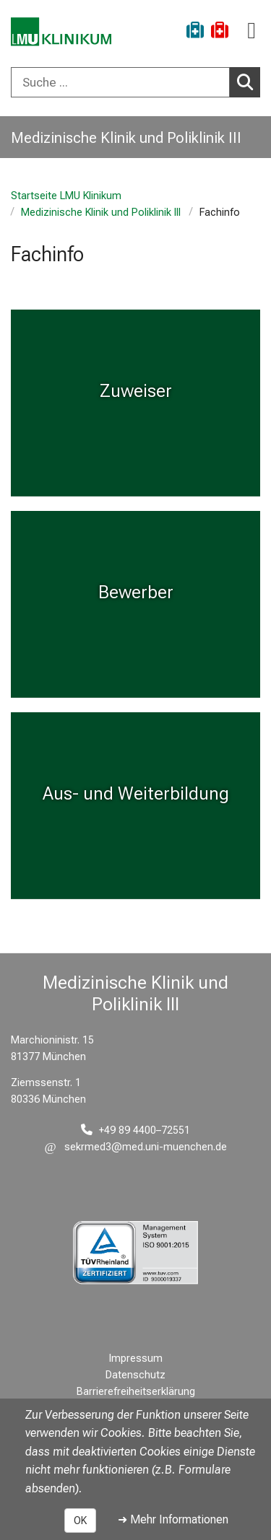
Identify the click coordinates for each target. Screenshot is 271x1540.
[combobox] (135, 82)
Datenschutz (135, 1375)
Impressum (136, 1358)
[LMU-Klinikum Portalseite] (61, 32)
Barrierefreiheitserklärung (136, 1392)
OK (80, 1520)
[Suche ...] (120, 82)
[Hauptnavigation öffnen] (251, 31)
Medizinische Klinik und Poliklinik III (101, 212)
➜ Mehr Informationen (173, 1519)
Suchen (248, 81)
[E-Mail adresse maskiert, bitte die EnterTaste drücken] (136, 1147)
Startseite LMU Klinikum (66, 196)
